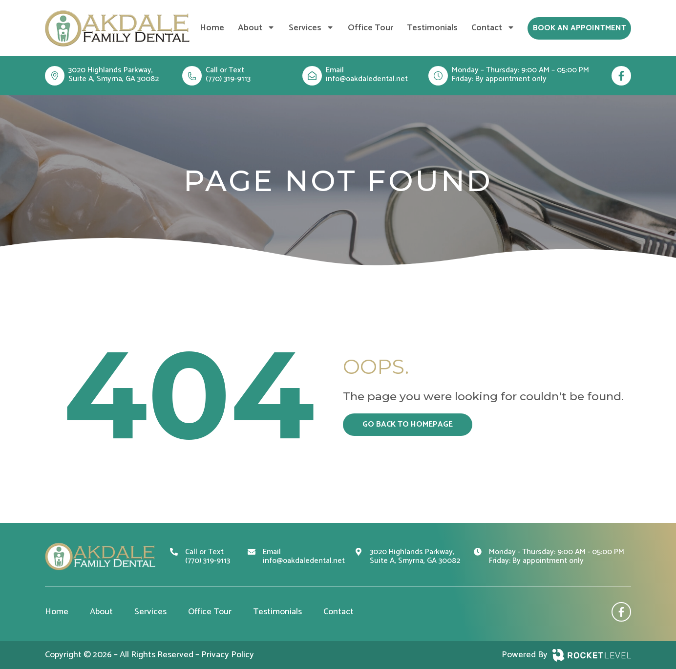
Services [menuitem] (311, 28)
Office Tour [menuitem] (370, 28)
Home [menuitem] (212, 28)
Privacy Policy (227, 654)
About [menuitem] (256, 28)
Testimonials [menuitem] (432, 28)
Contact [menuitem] (493, 28)
